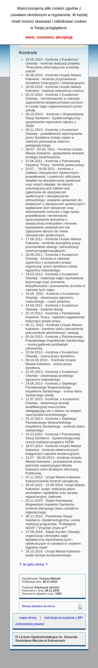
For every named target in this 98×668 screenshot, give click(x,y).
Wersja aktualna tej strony (38, 606)
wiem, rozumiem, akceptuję (49, 37)
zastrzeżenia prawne (29, 624)
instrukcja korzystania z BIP (63, 618)
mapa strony (28, 618)
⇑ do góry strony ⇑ (33, 564)
